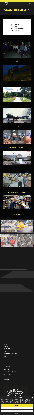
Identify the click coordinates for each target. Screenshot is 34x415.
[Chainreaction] (14, 3)
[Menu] (22, 3)
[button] (32, 397)
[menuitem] (22, 3)
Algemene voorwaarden (7, 378)
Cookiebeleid (16, 413)
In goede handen (6, 349)
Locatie (4, 351)
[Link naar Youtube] (29, 3)
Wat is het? (5, 344)
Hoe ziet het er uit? (7, 346)
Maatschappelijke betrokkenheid (10, 353)
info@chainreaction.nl (21, 0)
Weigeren (17, 408)
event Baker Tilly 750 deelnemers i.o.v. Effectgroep (17, 38)
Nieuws (4, 354)
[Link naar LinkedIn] (30, 3)
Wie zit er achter (7, 348)
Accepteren (17, 405)
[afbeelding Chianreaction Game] (9, 226)
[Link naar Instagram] (27, 3)
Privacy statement (7, 379)
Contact (4, 356)
